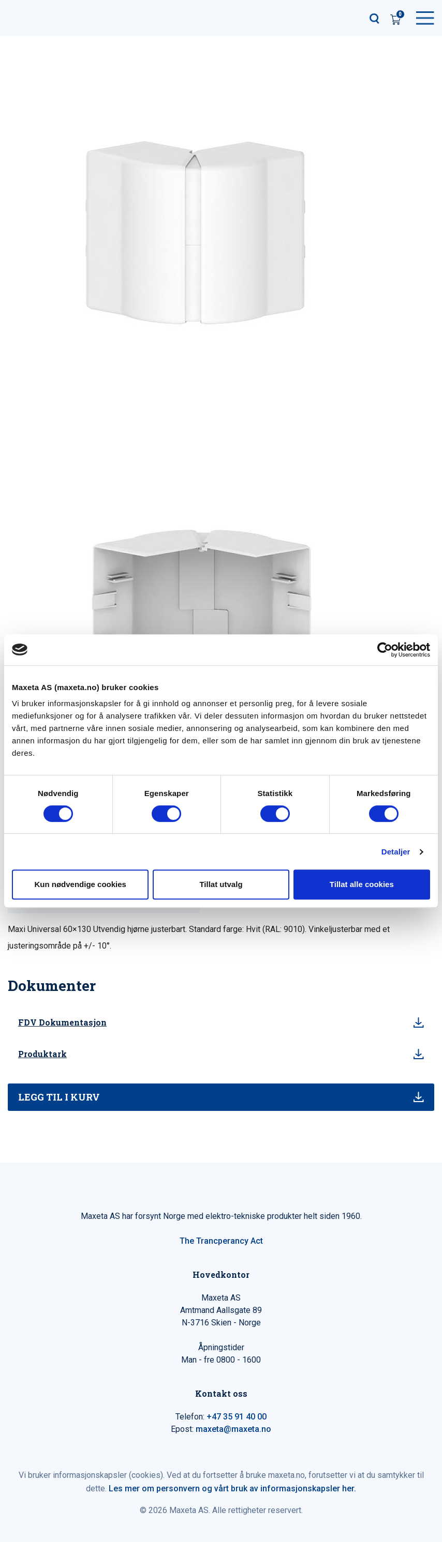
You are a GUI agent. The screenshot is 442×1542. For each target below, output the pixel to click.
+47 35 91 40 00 (237, 1417)
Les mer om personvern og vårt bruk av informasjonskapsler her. (232, 1488)
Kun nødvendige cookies (80, 884)
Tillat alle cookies (362, 884)
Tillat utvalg (220, 884)
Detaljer (395, 851)
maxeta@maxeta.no (233, 1429)
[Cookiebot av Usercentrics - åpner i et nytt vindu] (385, 650)
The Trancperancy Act (221, 1241)
